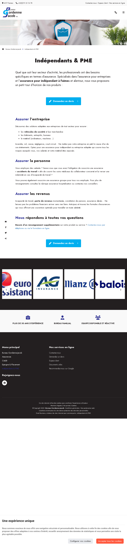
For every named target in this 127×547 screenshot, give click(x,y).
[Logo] (12, 12)
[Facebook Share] (5, 227)
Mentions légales (56, 392)
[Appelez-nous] (116, 12)
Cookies (74, 392)
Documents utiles (51, 366)
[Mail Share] (5, 221)
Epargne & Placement (11, 366)
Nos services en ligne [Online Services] (117, 3)
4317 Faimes (7, 3)
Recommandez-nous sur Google (56, 370)
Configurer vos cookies (80, 541)
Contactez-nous (91, 3)
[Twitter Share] (5, 233)
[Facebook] (89, 357)
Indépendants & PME (10, 370)
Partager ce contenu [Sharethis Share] (5, 238)
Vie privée (66, 392)
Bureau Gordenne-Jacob (11, 49)
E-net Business (41, 400)
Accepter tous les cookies (110, 541)
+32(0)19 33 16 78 (24, 3)
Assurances (6, 358)
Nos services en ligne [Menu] (56, 349)
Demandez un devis (63, 101)
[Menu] (123, 12)
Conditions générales (72, 395)
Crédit (4, 362)
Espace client (103, 3)
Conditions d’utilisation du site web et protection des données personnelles (63, 397)
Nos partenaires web (87, 395)
